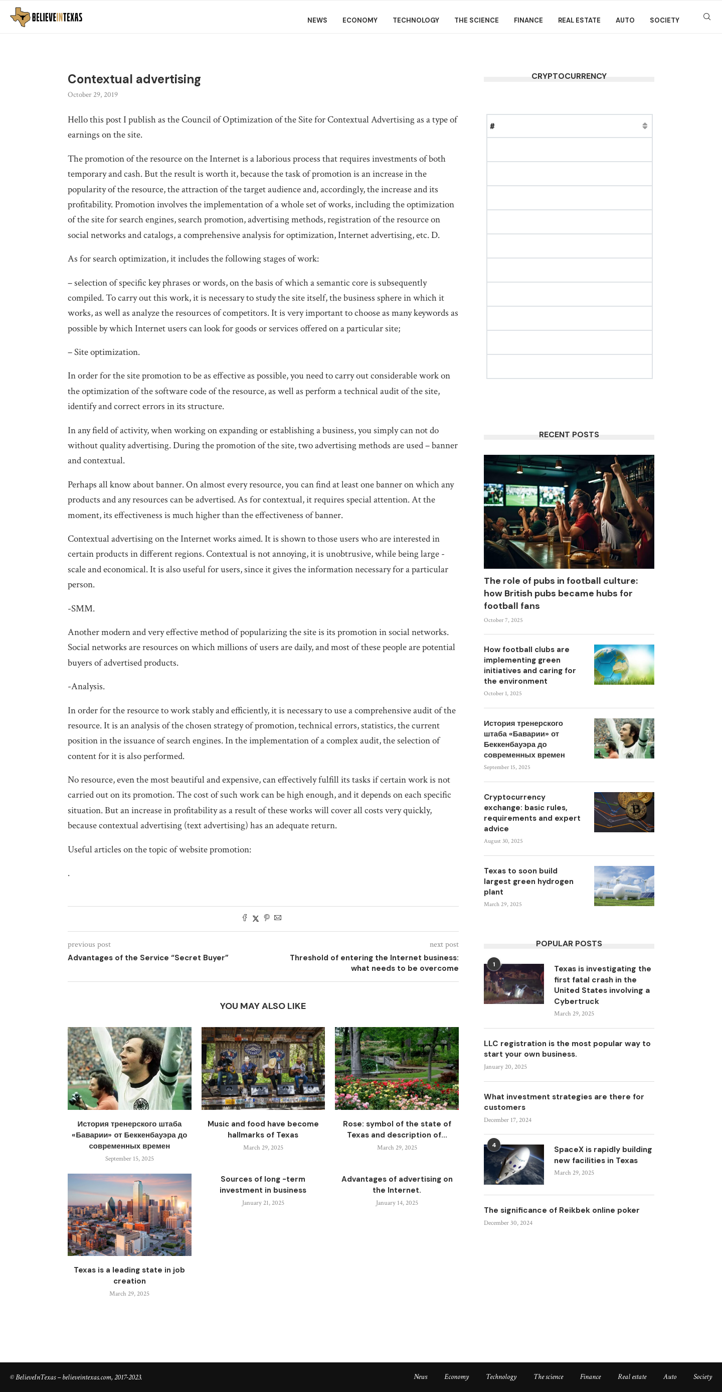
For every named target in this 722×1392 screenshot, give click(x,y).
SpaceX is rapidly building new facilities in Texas (602, 1165)
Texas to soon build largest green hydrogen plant (529, 881)
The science (476, 20)
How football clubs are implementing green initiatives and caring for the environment (530, 665)
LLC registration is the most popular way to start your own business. (566, 1051)
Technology (416, 20)
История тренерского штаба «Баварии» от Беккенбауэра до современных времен (129, 1135)
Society (664, 20)
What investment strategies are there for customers (568, 1105)
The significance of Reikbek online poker (564, 1219)
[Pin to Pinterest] (266, 919)
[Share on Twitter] (255, 919)
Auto (625, 20)
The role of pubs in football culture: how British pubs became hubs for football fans (561, 593)
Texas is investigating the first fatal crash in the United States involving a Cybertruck (599, 986)
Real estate (579, 20)
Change (639, 126)
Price (549, 126)
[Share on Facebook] (244, 919)
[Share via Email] (277, 919)
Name (517, 126)
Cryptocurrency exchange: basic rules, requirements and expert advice (532, 813)
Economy (360, 20)
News (317, 20)
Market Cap (592, 126)
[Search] (707, 21)
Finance (528, 20)
